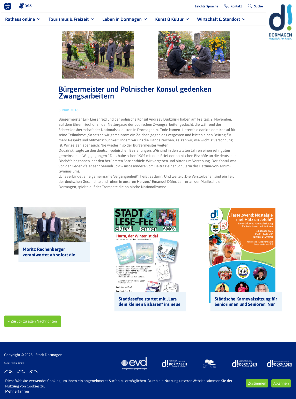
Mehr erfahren (17, 391)
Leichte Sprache (206, 6)
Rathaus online (20, 19)
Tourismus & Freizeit (69, 19)
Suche (258, 6)
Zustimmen (257, 383)
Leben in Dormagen (122, 19)
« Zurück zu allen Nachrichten (32, 321)
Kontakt (236, 6)
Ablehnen (281, 383)
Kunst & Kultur (169, 19)
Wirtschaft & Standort (218, 19)
